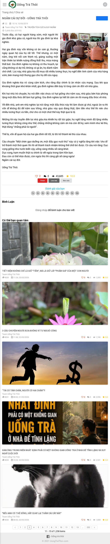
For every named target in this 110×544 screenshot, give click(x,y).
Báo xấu (66, 180)
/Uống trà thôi (55, 536)
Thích (42, 180)
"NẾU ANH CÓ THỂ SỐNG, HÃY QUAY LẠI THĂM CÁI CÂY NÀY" (31, 513)
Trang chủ (7, 12)
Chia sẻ (19, 12)
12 (72, 527)
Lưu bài (54, 180)
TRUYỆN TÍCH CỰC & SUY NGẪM (41, 27)
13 (77, 527)
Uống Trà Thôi (27, 5)
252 (88, 527)
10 (61, 527)
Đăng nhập (41, 210)
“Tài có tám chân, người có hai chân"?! (23, 390)
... (82, 527)
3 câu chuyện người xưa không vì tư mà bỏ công (29, 330)
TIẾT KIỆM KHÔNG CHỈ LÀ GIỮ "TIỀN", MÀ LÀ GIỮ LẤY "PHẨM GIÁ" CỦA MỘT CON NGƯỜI (45, 271)
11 (66, 527)
